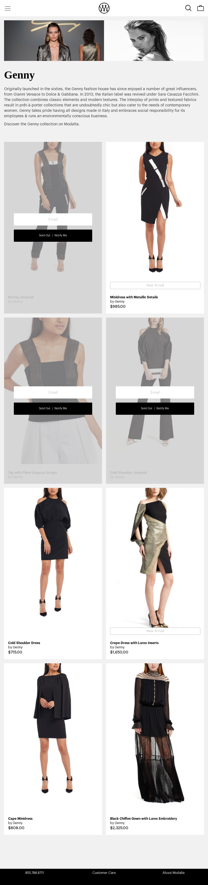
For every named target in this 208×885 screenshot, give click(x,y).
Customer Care (104, 872)
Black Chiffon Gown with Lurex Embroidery (143, 818)
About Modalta (173, 872)
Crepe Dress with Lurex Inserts (134, 643)
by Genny (117, 301)
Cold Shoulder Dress (24, 643)
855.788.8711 (34, 872)
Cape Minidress (20, 818)
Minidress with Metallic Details (134, 297)
